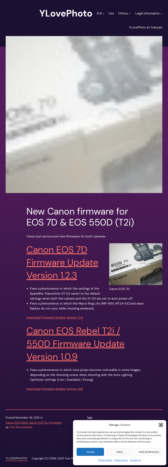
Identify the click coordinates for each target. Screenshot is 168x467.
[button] (161, 425)
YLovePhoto (16, 458)
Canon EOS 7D (38, 423)
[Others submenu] (130, 13)
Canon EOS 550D (17, 423)
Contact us (135, 460)
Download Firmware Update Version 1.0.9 (54, 389)
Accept (90, 451)
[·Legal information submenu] (161, 13)
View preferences (149, 451)
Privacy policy (105, 460)
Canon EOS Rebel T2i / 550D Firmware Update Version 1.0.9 (75, 344)
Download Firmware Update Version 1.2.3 (54, 317)
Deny (119, 451)
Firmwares (55, 423)
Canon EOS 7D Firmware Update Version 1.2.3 (62, 263)
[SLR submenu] (103, 13)
